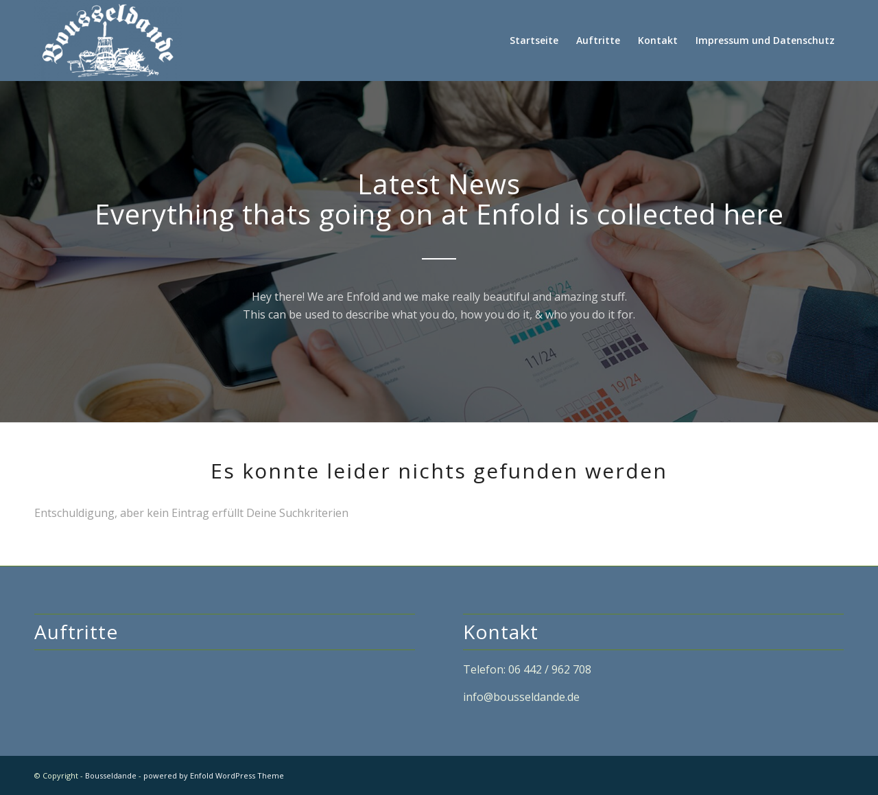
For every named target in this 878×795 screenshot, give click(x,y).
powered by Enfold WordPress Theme (213, 775)
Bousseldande (111, 775)
